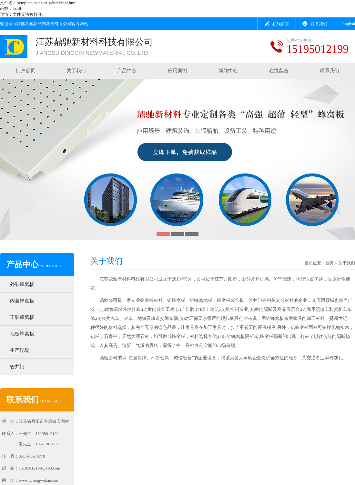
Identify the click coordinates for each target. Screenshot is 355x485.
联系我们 (318, 23)
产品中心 (127, 70)
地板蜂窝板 (22, 333)
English (348, 23)
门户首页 (25, 70)
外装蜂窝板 (22, 284)
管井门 (17, 366)
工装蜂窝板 (22, 317)
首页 (329, 263)
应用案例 (177, 70)
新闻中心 (228, 70)
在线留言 (280, 23)
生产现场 (19, 350)
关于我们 (76, 70)
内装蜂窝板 (22, 300)
